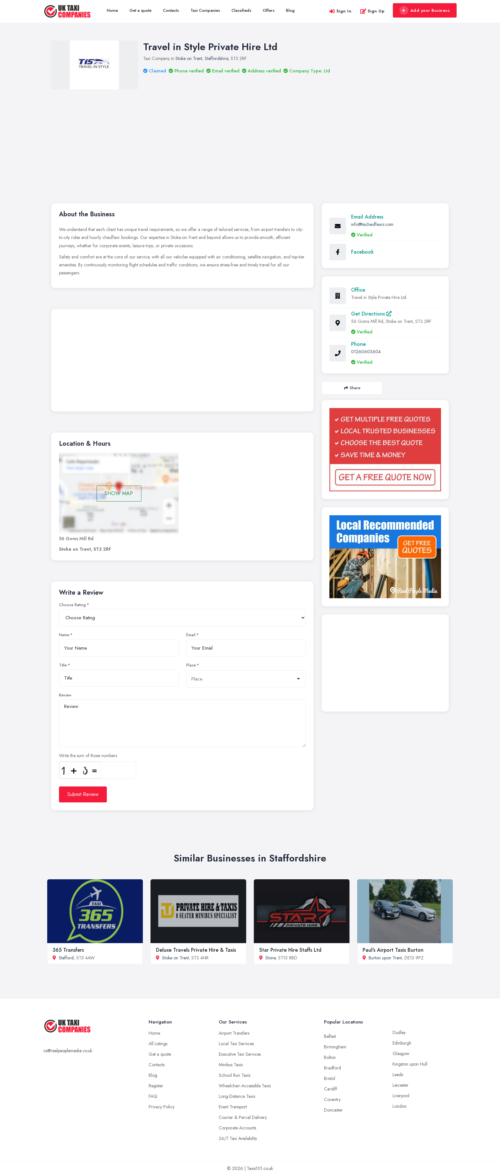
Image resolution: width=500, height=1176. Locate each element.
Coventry (332, 1099)
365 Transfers (68, 950)
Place (191, 665)
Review (65, 695)
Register (156, 1086)
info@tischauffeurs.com (372, 224)
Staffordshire (216, 58)
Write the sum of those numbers (88, 755)
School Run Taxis (234, 1075)
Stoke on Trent (188, 58)
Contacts (171, 10)
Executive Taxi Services (240, 1054)
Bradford (332, 1068)
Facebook (362, 252)
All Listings (158, 1043)
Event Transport (233, 1107)
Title (63, 665)
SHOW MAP (119, 493)
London (400, 1106)
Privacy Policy (161, 1107)
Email (190, 635)
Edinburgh (402, 1043)
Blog (290, 10)
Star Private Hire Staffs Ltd (290, 950)
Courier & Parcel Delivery (243, 1117)
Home (112, 10)
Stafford (66, 958)
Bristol (329, 1078)
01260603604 (366, 351)
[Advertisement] (250, 137)
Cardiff (330, 1089)
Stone (270, 958)
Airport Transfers (234, 1033)
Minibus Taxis (231, 1064)
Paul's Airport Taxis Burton (393, 950)
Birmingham (335, 1047)
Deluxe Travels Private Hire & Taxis (196, 950)
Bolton (330, 1057)
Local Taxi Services (236, 1043)
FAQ (153, 1096)
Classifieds (241, 10)
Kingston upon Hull (410, 1064)
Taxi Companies (205, 10)
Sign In (340, 11)
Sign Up (372, 11)
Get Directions (371, 313)
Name (64, 635)
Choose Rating (72, 605)
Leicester (400, 1085)
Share (352, 388)
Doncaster (333, 1110)
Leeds (398, 1074)
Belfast (330, 1036)
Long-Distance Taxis (237, 1096)
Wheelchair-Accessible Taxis (245, 1086)
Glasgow (401, 1053)
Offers (269, 10)
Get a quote (140, 10)
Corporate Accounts (237, 1128)
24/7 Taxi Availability (238, 1138)
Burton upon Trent (385, 958)
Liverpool (401, 1095)
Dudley (399, 1032)
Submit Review (83, 794)
